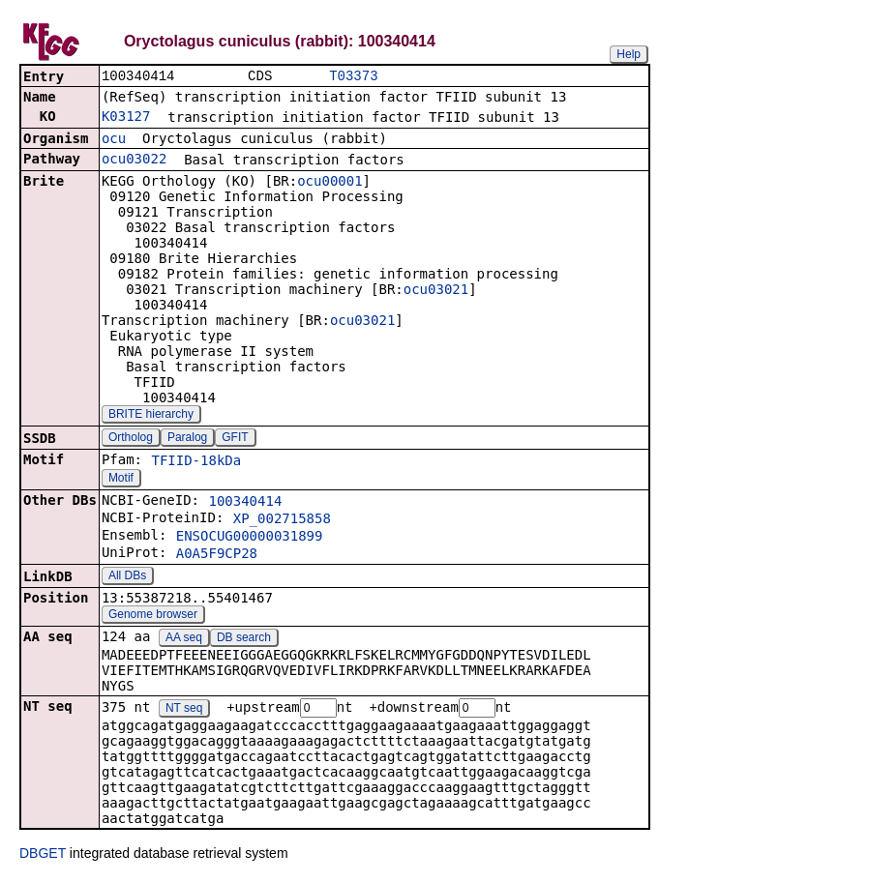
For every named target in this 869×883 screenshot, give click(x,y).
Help (628, 54)
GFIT (235, 439)
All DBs (127, 577)
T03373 (353, 77)
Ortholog (130, 439)
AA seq (183, 639)
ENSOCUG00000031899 (249, 537)
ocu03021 (436, 291)
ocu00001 (329, 183)
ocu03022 (134, 160)
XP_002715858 (282, 520)
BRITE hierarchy (151, 416)
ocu (114, 140)
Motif (121, 479)
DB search (244, 639)
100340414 (245, 503)
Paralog (187, 439)
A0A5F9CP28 (216, 555)
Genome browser (152, 616)
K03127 (126, 118)
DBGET (42, 856)
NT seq (183, 711)
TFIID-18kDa (196, 462)
